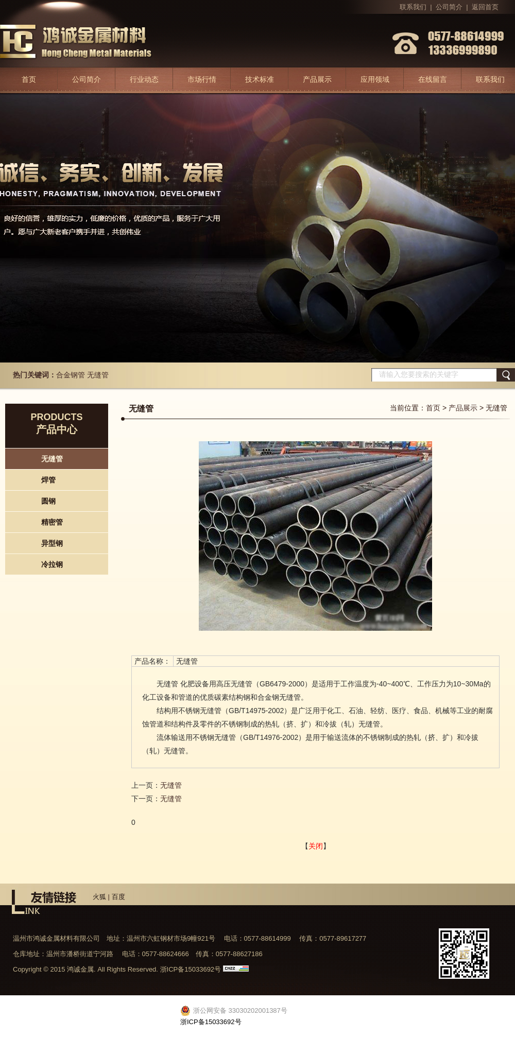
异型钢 (52, 543)
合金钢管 (70, 375)
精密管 (52, 522)
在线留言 (432, 79)
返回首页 (485, 7)
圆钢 (48, 501)
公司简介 (449, 7)
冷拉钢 (52, 564)
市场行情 (201, 79)
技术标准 (259, 79)
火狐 (99, 897)
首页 (29, 79)
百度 (118, 897)
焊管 (48, 480)
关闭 (315, 846)
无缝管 (98, 375)
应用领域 (374, 79)
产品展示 (317, 79)
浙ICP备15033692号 (190, 969)
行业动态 (144, 79)
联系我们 (413, 7)
